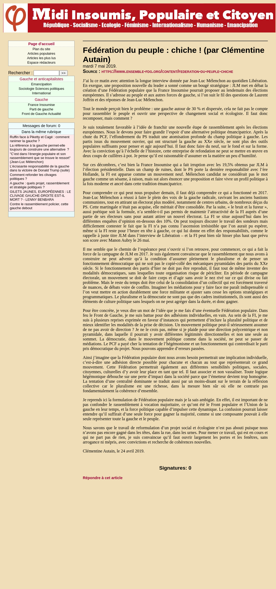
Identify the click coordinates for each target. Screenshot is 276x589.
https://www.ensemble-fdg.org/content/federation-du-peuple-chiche (167, 71)
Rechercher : (20, 73)
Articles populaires (41, 53)
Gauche (41, 99)
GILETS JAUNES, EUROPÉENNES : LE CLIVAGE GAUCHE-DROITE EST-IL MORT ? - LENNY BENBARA (40, 196)
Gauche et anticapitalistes (41, 79)
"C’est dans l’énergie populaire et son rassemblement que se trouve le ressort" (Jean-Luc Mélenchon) (40, 158)
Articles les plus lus (41, 58)
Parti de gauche (41, 109)
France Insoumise (41, 105)
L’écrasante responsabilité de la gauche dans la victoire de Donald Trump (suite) (40, 168)
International (41, 93)
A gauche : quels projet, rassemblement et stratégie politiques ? (39, 185)
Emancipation (41, 84)
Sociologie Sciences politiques (41, 89)
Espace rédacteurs (41, 62)
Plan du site (41, 49)
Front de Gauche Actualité (41, 114)
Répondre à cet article (102, 478)
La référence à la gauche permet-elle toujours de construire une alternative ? (39, 147)
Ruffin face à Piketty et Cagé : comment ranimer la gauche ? (39, 139)
